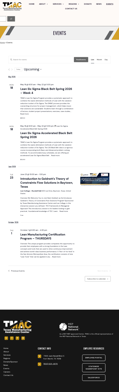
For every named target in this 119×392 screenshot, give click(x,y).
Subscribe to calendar (96, 279)
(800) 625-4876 (50, 364)
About (43, 4)
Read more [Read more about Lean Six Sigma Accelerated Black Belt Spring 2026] (55, 155)
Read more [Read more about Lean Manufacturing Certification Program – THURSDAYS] (56, 257)
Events (109, 4)
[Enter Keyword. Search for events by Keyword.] (41, 59)
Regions (74, 4)
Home (31, 4)
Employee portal (93, 358)
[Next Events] (12, 69)
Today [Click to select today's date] (18, 69)
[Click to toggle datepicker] (32, 69)
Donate (88, 4)
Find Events (81, 60)
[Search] (11, 18)
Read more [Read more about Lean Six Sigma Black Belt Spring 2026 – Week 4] (24, 114)
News (99, 4)
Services (58, 4)
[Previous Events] (9, 69)
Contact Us (71, 8)
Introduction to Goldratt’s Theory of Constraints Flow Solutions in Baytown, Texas (46, 182)
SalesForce (94, 378)
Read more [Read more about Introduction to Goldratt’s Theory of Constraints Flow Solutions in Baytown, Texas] (64, 211)
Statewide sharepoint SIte (94, 367)
